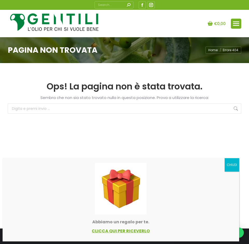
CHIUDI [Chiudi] (232, 165)
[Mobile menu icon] (236, 24)
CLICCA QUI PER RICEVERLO (121, 231)
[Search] (114, 5)
